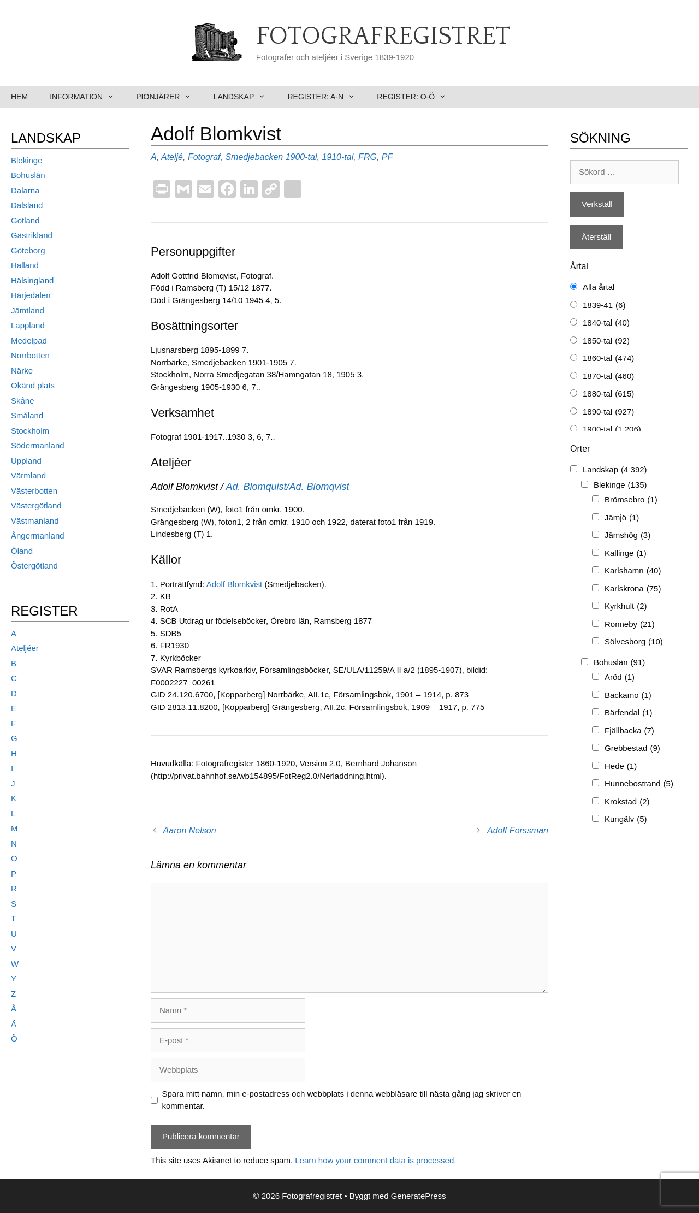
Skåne (22, 400)
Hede (621, 766)
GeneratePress (418, 1195)
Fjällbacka (629, 731)
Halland (25, 265)
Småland (27, 415)
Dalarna (25, 190)
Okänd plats (33, 385)
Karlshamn (633, 571)
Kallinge (626, 553)
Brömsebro (631, 500)
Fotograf (204, 157)
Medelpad (29, 340)
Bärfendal (629, 713)
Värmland (28, 475)
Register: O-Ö (417, 97)
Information (87, 97)
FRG (367, 157)
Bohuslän (28, 175)
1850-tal (606, 341)
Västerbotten (34, 490)
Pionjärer (169, 97)
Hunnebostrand (639, 784)
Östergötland (34, 565)
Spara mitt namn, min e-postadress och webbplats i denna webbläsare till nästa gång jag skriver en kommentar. (342, 1100)
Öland (22, 550)
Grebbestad (632, 748)
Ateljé (172, 157)
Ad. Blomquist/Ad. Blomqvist (287, 486)
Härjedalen (31, 295)
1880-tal (608, 394)
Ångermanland (37, 535)
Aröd (620, 677)
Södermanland (37, 445)
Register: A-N (326, 97)
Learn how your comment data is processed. (375, 1160)
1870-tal (608, 376)
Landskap (245, 97)
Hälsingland (32, 280)
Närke (22, 370)
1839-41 (604, 305)
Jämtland (27, 310)
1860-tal (608, 358)
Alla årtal (598, 287)
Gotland (25, 220)
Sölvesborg (634, 642)
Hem (19, 96)
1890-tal (608, 412)
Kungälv (626, 819)
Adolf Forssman (517, 830)
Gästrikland (31, 235)
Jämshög (627, 535)
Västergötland (36, 505)
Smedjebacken (254, 157)
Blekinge (27, 160)
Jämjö (622, 518)
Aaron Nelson (189, 830)
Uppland (26, 460)
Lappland (28, 325)
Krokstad (627, 802)
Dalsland (27, 205)
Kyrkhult (626, 606)
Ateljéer (25, 648)
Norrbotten (30, 355)
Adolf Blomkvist (235, 584)
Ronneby (630, 624)
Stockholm (30, 430)
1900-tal (301, 157)
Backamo (628, 695)
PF (387, 157)
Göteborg (28, 250)
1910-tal (337, 157)
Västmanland (35, 520)
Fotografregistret (383, 36)
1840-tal (606, 323)
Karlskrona (633, 589)
